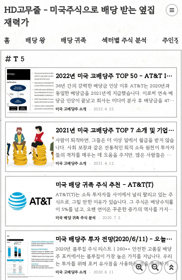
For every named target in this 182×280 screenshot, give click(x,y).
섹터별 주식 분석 (124, 40)
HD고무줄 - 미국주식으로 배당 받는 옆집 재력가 (79, 16)
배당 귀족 (73, 40)
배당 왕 (35, 40)
